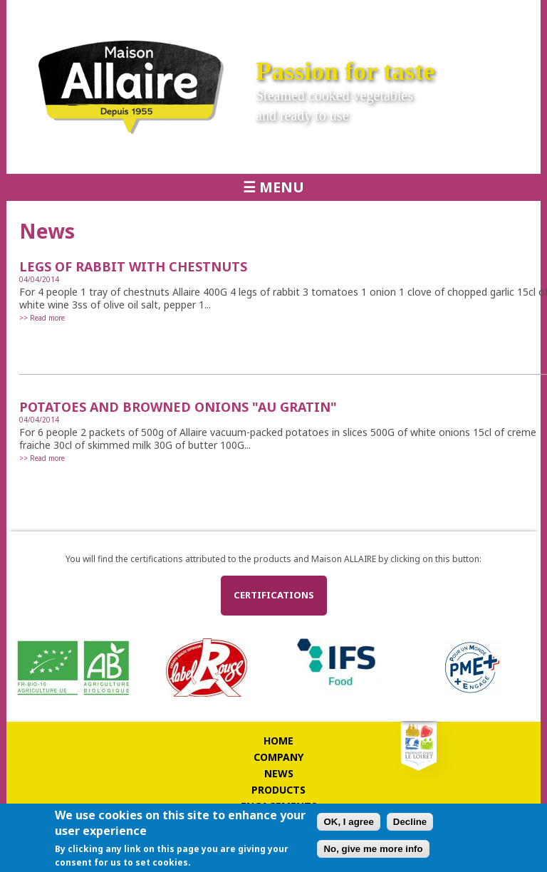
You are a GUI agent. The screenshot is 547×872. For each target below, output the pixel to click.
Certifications (274, 594)
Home (278, 740)
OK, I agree (348, 821)
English (486, 14)
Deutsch (512, 14)
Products (278, 789)
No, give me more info (372, 849)
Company (278, 757)
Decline (410, 821)
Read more (47, 318)
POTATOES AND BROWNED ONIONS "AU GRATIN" (178, 406)
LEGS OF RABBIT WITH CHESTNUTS (133, 266)
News (278, 773)
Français (458, 14)
